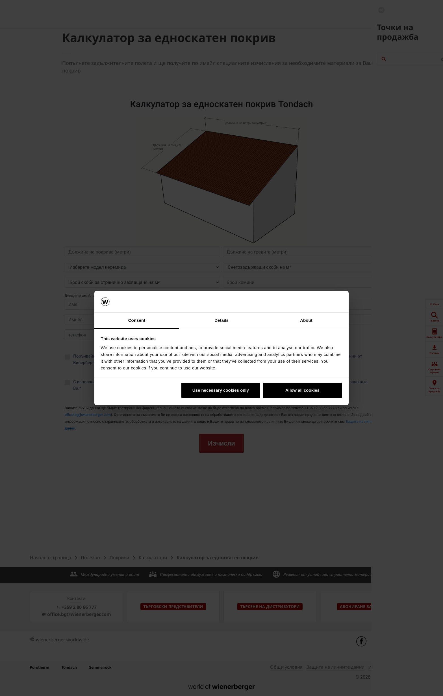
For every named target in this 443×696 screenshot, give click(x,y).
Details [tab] (221, 320)
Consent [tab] (137, 320)
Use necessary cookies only (220, 390)
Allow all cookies (302, 390)
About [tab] (306, 320)
